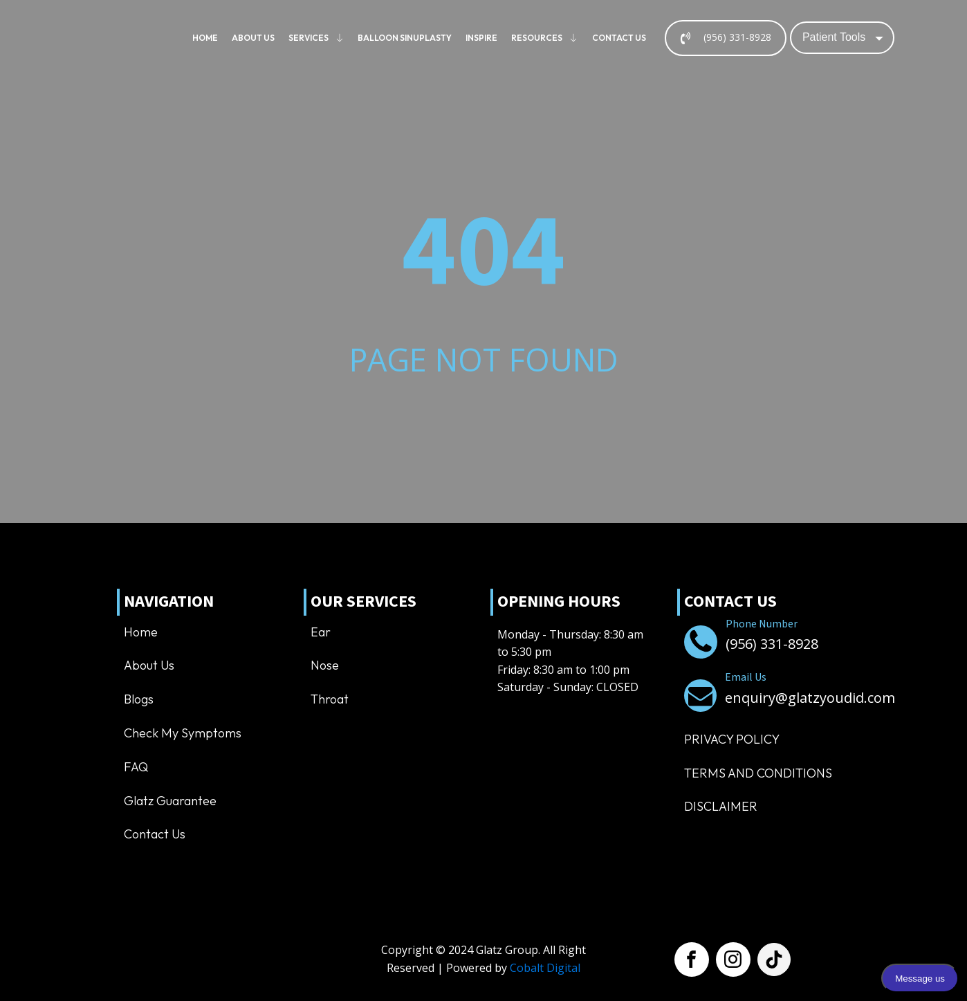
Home (205, 38)
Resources (544, 38)
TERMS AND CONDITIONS (758, 773)
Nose (325, 665)
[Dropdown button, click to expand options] (842, 37)
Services (316, 38)
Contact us (619, 38)
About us (253, 38)
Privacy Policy (732, 739)
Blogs (139, 699)
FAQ (136, 767)
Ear (321, 632)
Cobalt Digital (545, 967)
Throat (330, 699)
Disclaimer (720, 806)
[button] (725, 38)
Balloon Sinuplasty (405, 38)
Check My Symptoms (182, 733)
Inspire (481, 38)
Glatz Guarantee (170, 801)
